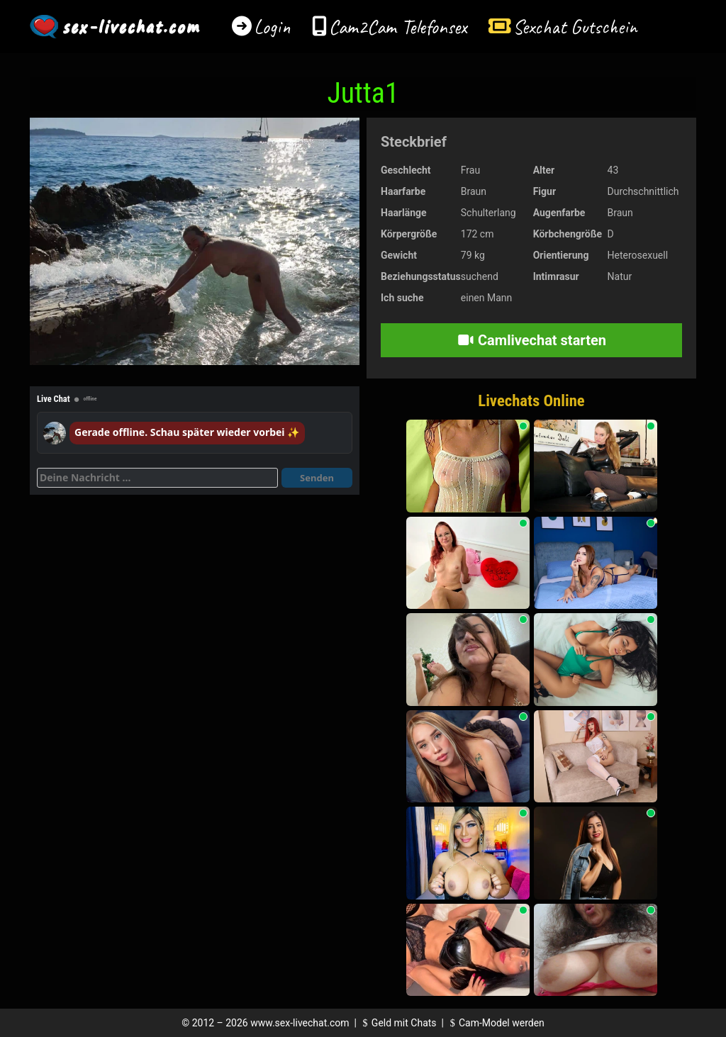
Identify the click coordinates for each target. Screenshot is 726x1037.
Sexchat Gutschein (575, 26)
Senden (317, 477)
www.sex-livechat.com (299, 1022)
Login (272, 26)
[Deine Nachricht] (157, 478)
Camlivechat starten (531, 340)
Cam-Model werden (495, 1022)
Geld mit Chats (397, 1022)
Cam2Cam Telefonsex (398, 26)
